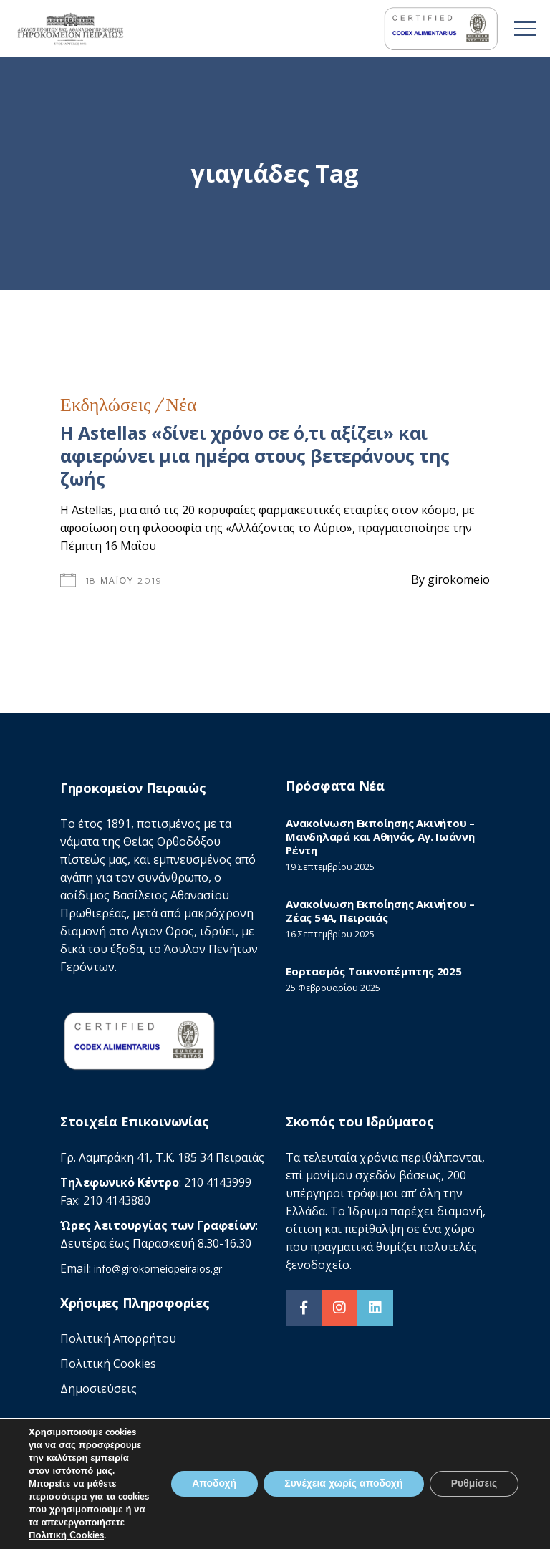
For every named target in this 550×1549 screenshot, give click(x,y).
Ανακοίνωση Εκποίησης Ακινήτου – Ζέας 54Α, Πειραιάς (380, 911)
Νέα (180, 405)
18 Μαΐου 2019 (124, 580)
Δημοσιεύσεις (98, 1388)
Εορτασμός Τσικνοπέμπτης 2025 (374, 971)
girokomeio (459, 579)
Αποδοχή (212, 1477)
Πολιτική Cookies (108, 1363)
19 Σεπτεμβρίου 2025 (330, 867)
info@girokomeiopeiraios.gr (158, 1268)
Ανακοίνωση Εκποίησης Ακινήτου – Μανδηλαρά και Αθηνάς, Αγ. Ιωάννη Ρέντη (380, 836)
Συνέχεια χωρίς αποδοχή (342, 1477)
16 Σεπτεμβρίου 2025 (330, 934)
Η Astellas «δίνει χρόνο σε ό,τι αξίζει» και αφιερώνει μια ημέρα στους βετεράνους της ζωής (255, 455)
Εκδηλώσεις (105, 405)
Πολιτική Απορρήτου (118, 1338)
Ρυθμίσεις (473, 1477)
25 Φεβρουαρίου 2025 (333, 988)
